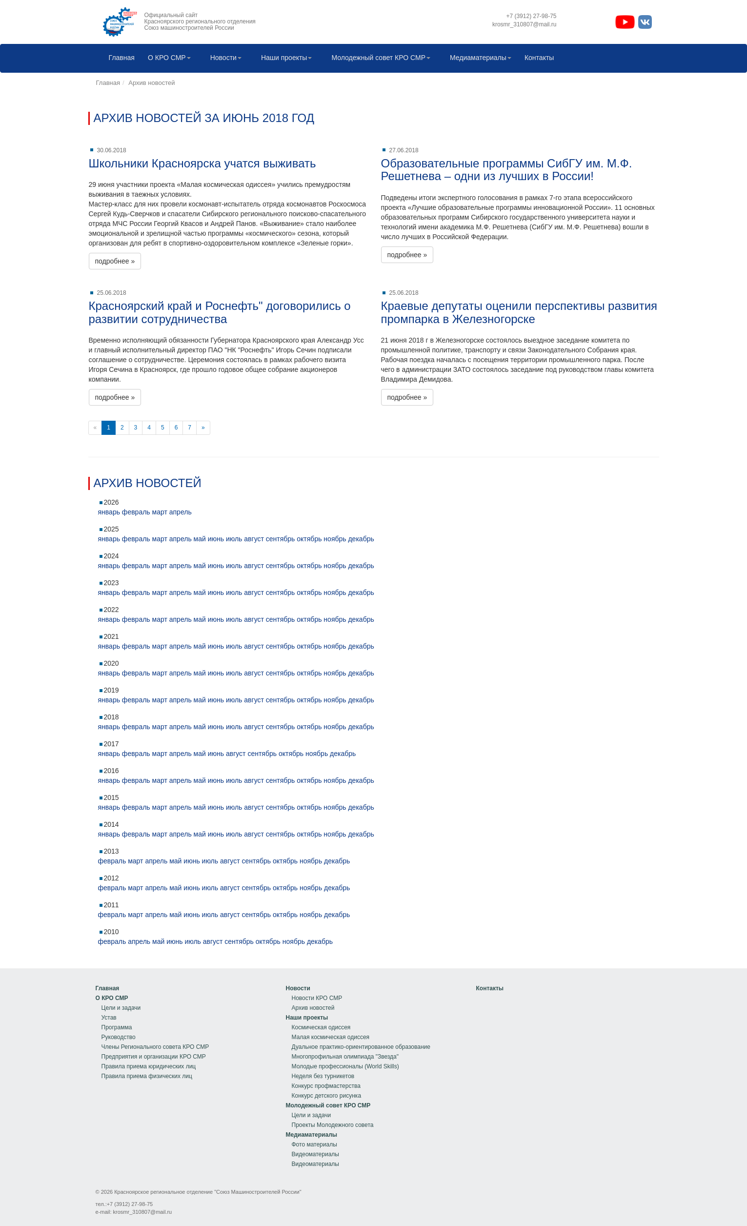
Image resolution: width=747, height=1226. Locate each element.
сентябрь (280, 539)
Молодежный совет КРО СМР (378, 58)
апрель (180, 512)
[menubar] (329, 58)
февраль (136, 512)
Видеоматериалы (315, 1154)
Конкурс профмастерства (326, 1086)
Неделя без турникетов (323, 1076)
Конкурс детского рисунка (327, 1095)
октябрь (309, 539)
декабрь (361, 539)
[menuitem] (119, 58)
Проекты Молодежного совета (333, 1125)
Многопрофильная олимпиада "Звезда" (345, 1056)
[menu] (152, 1032)
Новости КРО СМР (317, 998)
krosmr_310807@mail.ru (142, 1212)
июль (234, 539)
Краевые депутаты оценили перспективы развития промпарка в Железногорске (519, 312)
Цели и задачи (121, 1007)
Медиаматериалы (478, 58)
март (159, 512)
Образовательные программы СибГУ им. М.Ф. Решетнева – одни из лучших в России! (506, 170)
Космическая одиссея (321, 1027)
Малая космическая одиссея (331, 1037)
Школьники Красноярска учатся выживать (202, 163)
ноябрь (334, 539)
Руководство (118, 1037)
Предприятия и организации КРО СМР (153, 1056)
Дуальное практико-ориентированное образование (361, 1046)
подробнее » (115, 261)
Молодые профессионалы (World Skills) (345, 1066)
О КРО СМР (167, 58)
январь (109, 512)
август (254, 539)
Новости (223, 58)
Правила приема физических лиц (146, 1076)
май (200, 539)
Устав (109, 1017)
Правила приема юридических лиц (148, 1066)
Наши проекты (284, 58)
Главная (119, 58)
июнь (216, 539)
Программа (116, 1027)
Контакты (537, 58)
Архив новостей (151, 82)
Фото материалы (314, 1144)
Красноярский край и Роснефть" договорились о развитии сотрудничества (220, 312)
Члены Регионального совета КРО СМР (155, 1046)
